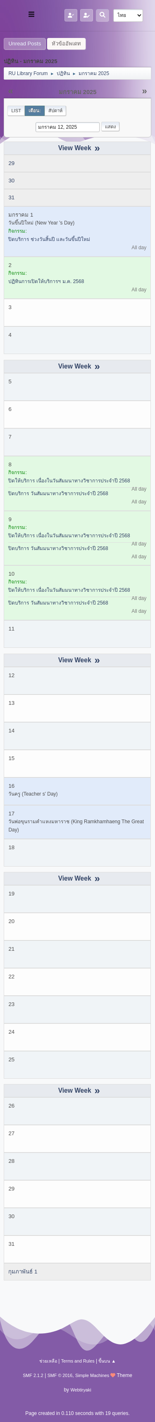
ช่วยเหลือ (48, 1360)
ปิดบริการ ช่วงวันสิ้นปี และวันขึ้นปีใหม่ (49, 239)
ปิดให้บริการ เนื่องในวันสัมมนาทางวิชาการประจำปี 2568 (69, 481)
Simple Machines (92, 1375)
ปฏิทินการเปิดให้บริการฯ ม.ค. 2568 (46, 281)
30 (11, 180)
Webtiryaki (80, 1389)
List (16, 110)
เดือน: (35, 110)
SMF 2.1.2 (33, 1375)
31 (11, 197)
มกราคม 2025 (78, 92)
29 (11, 163)
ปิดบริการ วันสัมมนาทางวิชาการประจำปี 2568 (58, 493)
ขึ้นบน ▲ (107, 1360)
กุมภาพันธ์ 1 (22, 1271)
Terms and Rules (78, 1360)
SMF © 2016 (60, 1375)
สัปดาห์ (55, 110)
